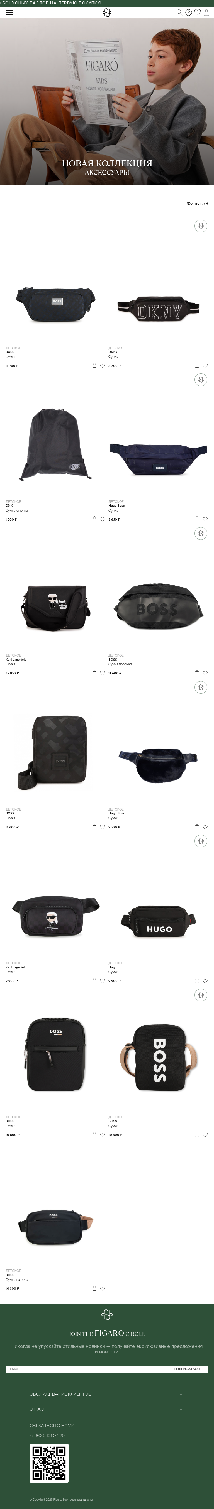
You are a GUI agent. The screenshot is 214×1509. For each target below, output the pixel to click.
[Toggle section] (181, 1394)
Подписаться (187, 1369)
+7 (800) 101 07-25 (47, 1435)
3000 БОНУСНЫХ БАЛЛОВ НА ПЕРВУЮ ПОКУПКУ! (58, 3)
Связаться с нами (52, 1425)
